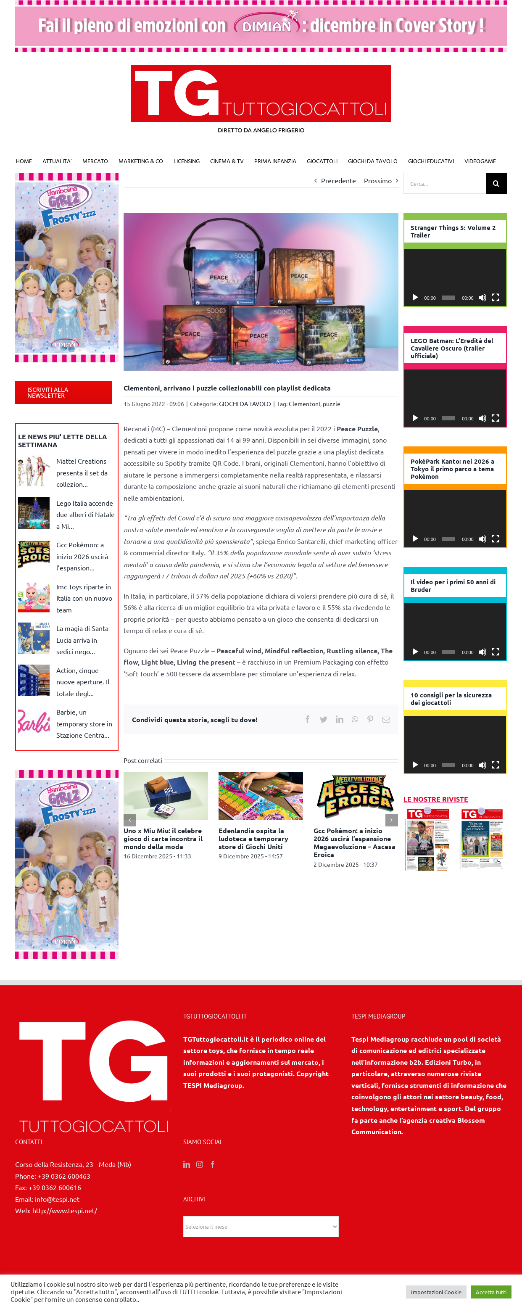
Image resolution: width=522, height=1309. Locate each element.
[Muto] (482, 297)
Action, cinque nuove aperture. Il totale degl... (82, 681)
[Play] (415, 297)
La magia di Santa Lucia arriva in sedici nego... (82, 639)
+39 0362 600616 (55, 1187)
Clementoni (304, 403)
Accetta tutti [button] (491, 1292)
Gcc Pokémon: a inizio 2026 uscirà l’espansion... (82, 556)
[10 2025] (482, 810)
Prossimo (378, 180)
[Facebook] (212, 1164)
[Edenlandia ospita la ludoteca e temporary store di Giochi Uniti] (261, 794)
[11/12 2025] (428, 810)
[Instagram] (199, 1164)
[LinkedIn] (186, 1164)
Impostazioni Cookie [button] (436, 1292)
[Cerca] (496, 183)
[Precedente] (130, 820)
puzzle (331, 403)
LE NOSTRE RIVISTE (435, 798)
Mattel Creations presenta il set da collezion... (82, 472)
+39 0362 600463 (64, 1176)
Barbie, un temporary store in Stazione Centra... (84, 723)
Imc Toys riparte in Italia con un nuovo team (84, 598)
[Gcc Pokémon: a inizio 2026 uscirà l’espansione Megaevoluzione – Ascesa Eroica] (356, 794)
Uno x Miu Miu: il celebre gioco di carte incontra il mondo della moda (163, 838)
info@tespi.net (57, 1199)
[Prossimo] (391, 820)
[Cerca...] (444, 183)
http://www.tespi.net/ (64, 1210)
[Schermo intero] (495, 297)
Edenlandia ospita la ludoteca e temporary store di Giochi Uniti (253, 838)
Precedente (338, 180)
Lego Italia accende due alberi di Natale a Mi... (85, 514)
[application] (455, 277)
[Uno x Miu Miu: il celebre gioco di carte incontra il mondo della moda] (166, 794)
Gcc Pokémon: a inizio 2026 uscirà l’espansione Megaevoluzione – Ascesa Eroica (354, 842)
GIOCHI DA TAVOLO (245, 403)
